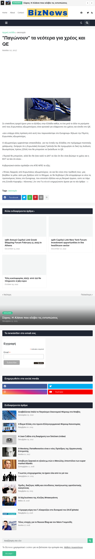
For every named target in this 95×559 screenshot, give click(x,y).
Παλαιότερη (86, 294)
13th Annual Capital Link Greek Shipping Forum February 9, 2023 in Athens (23, 243)
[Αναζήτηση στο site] (44, 540)
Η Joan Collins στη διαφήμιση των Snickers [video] (41, 436)
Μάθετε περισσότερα (73, 547)
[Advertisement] (47, 75)
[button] (87, 3)
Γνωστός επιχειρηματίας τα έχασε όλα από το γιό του (43, 473)
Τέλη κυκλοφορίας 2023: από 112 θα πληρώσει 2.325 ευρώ (23, 279)
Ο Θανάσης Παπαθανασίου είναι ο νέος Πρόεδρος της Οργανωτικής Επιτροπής (50, 449)
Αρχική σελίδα (8, 32)
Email (7, 352)
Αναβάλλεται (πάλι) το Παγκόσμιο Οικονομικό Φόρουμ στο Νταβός (49, 412)
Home (4, 13)
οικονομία (21, 32)
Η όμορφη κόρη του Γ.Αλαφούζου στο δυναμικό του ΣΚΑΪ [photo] (48, 510)
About (12, 13)
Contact (21, 13)
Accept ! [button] (9, 553)
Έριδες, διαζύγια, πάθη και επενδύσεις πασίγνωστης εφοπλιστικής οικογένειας (49, 486)
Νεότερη (7, 294)
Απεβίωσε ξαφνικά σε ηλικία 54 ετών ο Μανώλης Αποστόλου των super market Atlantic (52, 462)
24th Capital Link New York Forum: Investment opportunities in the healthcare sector (69, 243)
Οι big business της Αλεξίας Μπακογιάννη (38, 497)
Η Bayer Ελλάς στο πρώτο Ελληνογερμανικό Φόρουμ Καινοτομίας (49, 424)
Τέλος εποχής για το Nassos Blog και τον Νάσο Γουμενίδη (45, 522)
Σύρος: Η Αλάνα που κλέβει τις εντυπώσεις (45, 3)
